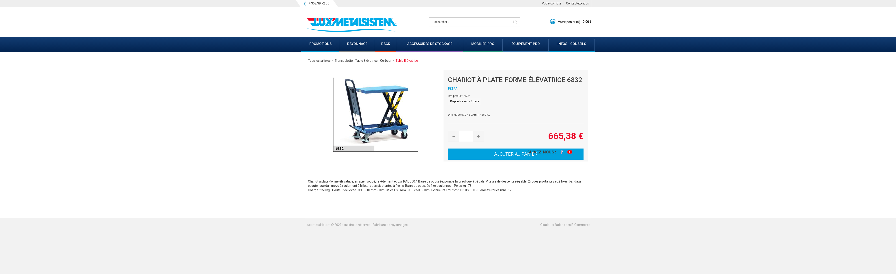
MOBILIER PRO (482, 44)
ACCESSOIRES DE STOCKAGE (429, 44)
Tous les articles (319, 60)
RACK (385, 44)
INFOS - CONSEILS (572, 44)
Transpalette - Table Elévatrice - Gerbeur (363, 60)
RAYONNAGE (357, 44)
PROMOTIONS (320, 44)
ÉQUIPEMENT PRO (525, 44)
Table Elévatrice (407, 60)
